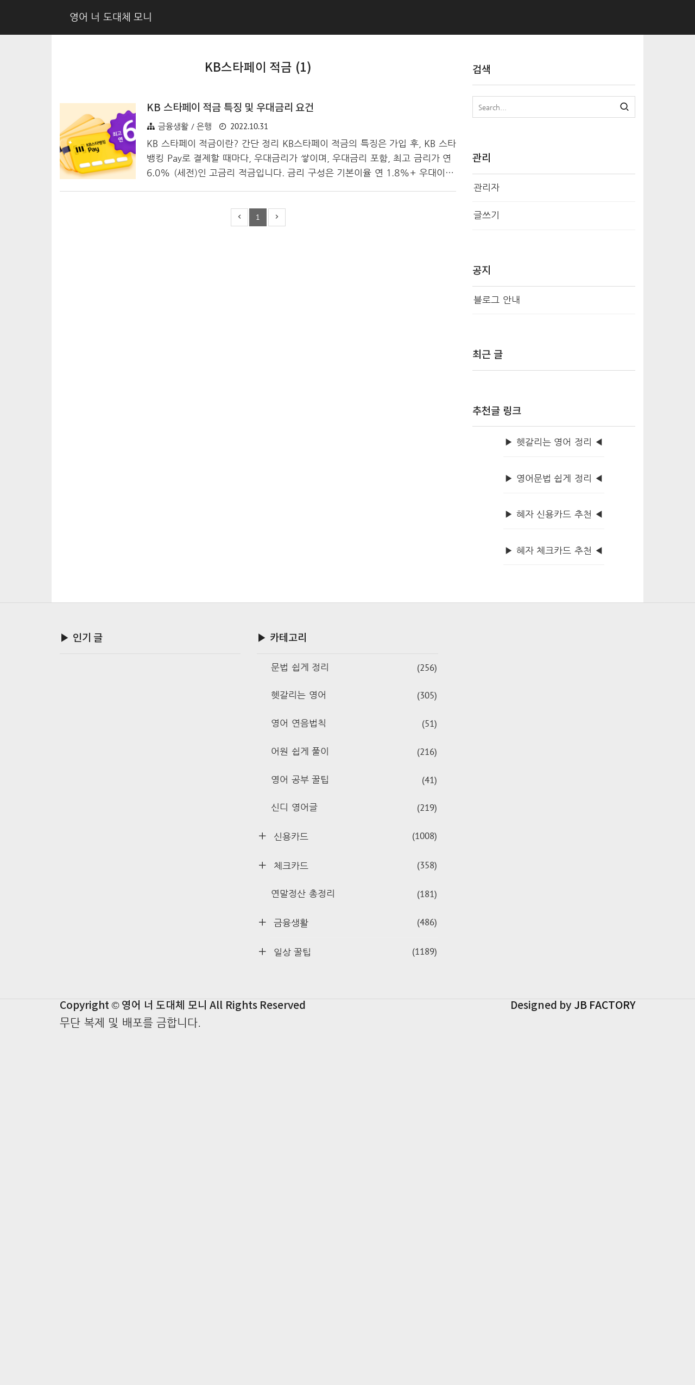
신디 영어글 (354, 1159)
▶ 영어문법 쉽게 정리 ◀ (553, 830)
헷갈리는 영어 (354, 1047)
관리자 (486, 187)
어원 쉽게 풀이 (354, 1103)
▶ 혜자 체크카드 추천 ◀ (553, 902)
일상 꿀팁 (353, 1303)
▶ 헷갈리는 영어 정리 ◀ (553, 794)
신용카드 (353, 1187)
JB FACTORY (605, 1357)
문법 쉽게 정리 (354, 1019)
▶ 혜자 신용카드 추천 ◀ (553, 866)
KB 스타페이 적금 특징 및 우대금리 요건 (230, 276)
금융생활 (353, 1274)
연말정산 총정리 (354, 1245)
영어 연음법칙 (354, 1075)
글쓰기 (486, 215)
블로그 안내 (496, 300)
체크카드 (353, 1217)
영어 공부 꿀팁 (354, 1131)
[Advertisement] (258, 177)
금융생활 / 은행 (185, 294)
